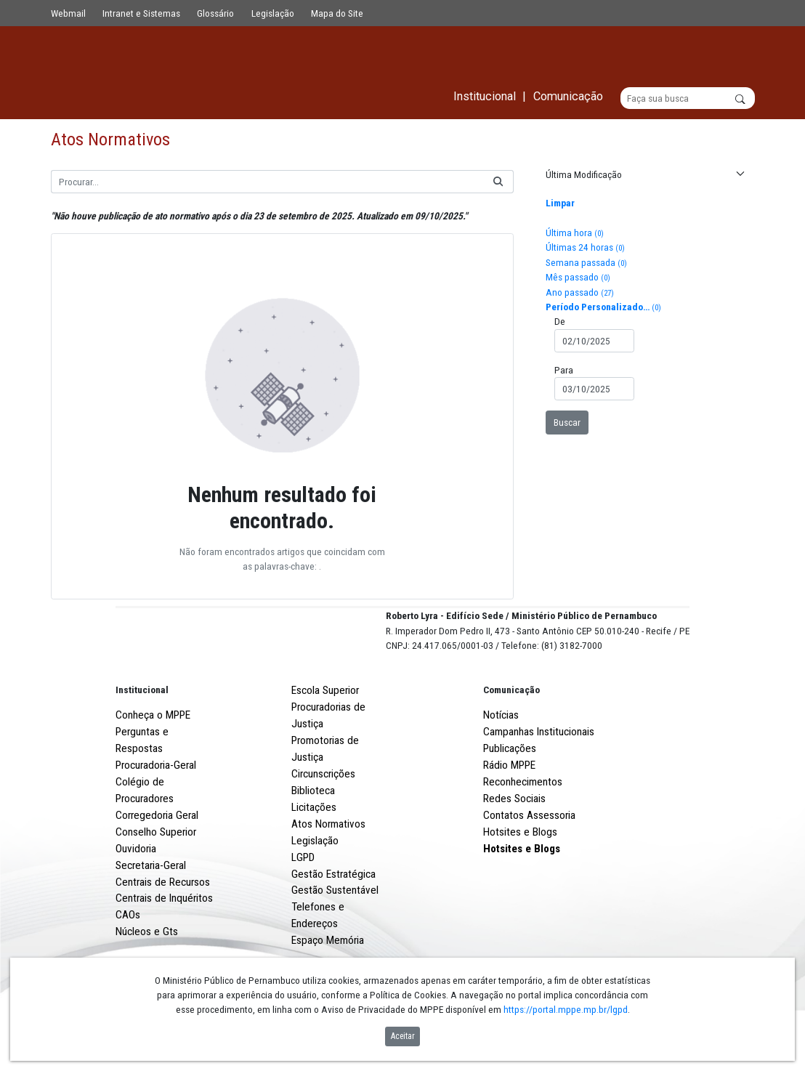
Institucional (142, 744)
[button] (643, 174)
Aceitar (403, 1036)
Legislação (272, 13)
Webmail (68, 13)
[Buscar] (687, 99)
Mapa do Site (337, 13)
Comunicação (511, 744)
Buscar (567, 422)
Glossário (215, 13)
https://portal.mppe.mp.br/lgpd (565, 1009)
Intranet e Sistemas (141, 13)
